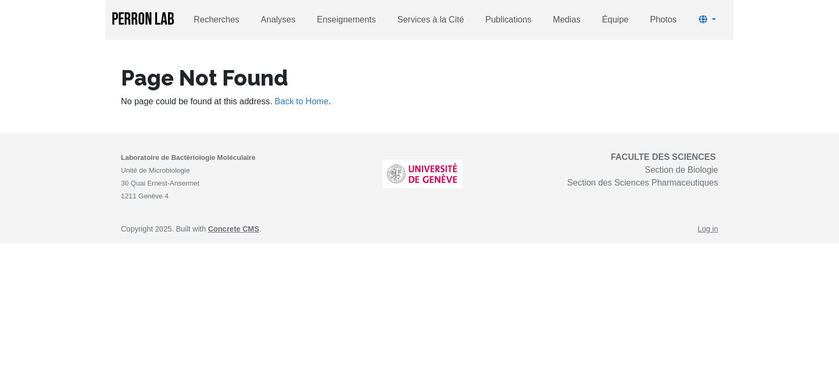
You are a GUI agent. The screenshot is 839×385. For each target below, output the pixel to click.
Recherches (216, 19)
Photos (663, 19)
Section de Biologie (681, 169)
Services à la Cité (431, 19)
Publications (508, 19)
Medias (567, 19)
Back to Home (301, 101)
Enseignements (346, 19)
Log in (708, 229)
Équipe (615, 19)
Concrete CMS (234, 229)
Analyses (278, 19)
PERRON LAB (143, 19)
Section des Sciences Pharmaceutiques (642, 182)
